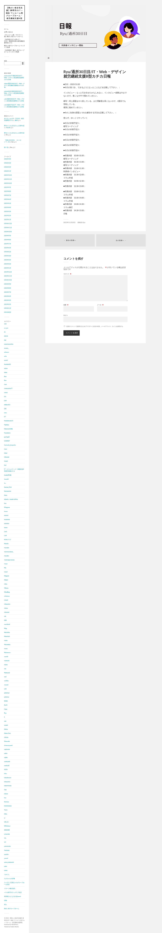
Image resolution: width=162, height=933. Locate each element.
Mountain (7, 636)
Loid (5, 535)
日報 (5, 900)
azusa (6, 368)
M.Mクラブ (7, 540)
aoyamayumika (8, 344)
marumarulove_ (8, 552)
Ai (4, 332)
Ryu (5, 713)
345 (5, 324)
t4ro (5, 773)
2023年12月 (8, 272)
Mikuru (6, 588)
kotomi (6, 515)
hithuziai (6, 457)
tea (5, 798)
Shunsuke (7, 741)
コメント (67, 274)
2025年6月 (7, 199)
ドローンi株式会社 (9, 888)
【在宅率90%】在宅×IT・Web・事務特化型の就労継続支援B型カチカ (14, 41)
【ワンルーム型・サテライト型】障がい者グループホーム (13, 35)
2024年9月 (7, 235)
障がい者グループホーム (11, 908)
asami (6, 360)
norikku (6, 681)
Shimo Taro (7, 733)
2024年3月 (7, 260)
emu (5, 413)
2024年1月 (7, 268)
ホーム (6, 29)
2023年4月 (7, 300)
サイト (65, 315)
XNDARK (7, 830)
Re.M (5, 705)
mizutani (6, 612)
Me (5, 568)
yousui (6, 858)
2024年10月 (8, 231)
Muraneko (7, 644)
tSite (5, 814)
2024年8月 (7, 240)
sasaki (6, 725)
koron (6, 511)
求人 (5, 904)
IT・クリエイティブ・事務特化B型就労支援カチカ (14, 470)
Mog (5, 628)
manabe (6, 547)
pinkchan (6, 693)
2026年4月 (7, 159)
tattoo (6, 794)
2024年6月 (7, 248)
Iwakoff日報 (7, 475)
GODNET (7, 441)
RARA (6, 701)
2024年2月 (7, 264)
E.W (5, 400)
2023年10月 (8, 280)
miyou (6, 608)
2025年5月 (7, 203)
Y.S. (5, 838)
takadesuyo (7, 777)
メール (100, 305)
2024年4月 (7, 256)
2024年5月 (7, 252)
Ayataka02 (7, 364)
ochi (5, 689)
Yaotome (6, 850)
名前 (65, 305)
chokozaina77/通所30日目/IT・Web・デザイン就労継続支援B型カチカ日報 (14, 77)
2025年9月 (7, 187)
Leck (5, 531)
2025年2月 (7, 215)
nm (5, 669)
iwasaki (6, 479)
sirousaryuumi (8, 745)
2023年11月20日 (69, 222)
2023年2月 (7, 304)
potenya (6, 697)
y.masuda (7, 834)
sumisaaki (7, 761)
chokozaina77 (8, 388)
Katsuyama (7, 491)
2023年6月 (7, 296)
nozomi (6, 685)
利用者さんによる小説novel (12, 896)
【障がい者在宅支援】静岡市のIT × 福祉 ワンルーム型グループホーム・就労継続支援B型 (14, 13)
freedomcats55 (8, 421)
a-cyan (6, 328)
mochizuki (7, 624)
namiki (6, 656)
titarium (6, 802)
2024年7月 (7, 244)
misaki (6, 600)
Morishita (7, 632)
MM (5, 620)
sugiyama (7, 749)
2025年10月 (8, 183)
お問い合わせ (8, 32)
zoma (5, 870)
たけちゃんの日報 (9, 878)
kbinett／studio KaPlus (11, 499)
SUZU (6, 769)
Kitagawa (7, 507)
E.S (5, 396)
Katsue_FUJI (8, 487)
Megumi (6, 576)
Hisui (5, 453)
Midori (6, 580)
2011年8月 (7, 312)
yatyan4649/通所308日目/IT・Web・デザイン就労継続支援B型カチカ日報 (14, 93)
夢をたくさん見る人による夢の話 (14, 126)
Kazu (5, 495)
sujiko (6, 757)
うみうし (7, 874)
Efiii (5, 409)
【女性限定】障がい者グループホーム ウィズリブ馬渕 (14, 51)
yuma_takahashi (9, 862)
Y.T (5, 842)
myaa (5, 648)
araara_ (6, 348)
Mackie (6, 543)
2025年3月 (7, 211)
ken (5, 503)
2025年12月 (8, 175)
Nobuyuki (7, 673)
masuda (8, 127)
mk (5, 616)
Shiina (6, 729)
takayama (7, 781)
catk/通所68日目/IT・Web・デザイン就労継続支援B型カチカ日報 (14, 100)
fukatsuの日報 (8, 429)
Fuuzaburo (7, 433)
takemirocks (7, 786)
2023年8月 (7, 288)
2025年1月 (7, 219)
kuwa (5, 527)
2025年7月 (7, 195)
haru (5, 449)
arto (5, 356)
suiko (5, 753)
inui (5, 465)
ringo (5, 709)
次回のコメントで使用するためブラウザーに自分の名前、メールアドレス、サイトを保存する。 (95, 326)
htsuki (6, 461)
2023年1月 (7, 308)
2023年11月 (8, 276)
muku (5, 640)
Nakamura (7, 652)
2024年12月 (8, 223)
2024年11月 (8, 227)
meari (6, 572)
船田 (16, 120)
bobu (5, 372)
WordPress (14, 924)
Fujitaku (6, 425)
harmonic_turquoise (10, 445)
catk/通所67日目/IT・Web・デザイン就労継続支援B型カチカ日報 (14, 106)
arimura (6, 352)
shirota (6, 737)
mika (5, 584)
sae (5, 721)
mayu (5, 564)
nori (5, 677)
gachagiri (7, 437)
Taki (5, 790)
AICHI (6, 336)
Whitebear (7, 826)
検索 (5, 61)
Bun (5, 376)
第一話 (6, 147)
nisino (6, 664)
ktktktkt (6, 523)
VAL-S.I (6, 822)
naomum (6, 660)
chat (5, 384)
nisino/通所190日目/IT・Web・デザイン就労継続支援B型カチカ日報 (14, 85)
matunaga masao (9, 560)
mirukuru (7, 596)
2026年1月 (7, 171)
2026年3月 (7, 163)
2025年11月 (8, 179)
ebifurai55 (7, 404)
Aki (5, 340)
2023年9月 (7, 284)
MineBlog (7, 592)
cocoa (6, 392)
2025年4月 (7, 207)
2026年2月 (7, 167)
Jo (4, 483)
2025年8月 (7, 191)
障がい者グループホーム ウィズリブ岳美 (14, 46)
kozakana (7, 519)
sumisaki (6, 765)
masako (6, 556)
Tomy (5, 810)
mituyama (7, 604)
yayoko (6, 854)
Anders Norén (14, 927)
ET (5, 417)
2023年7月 (7, 292)
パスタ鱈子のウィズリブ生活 (13, 892)
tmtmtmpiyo (8, 806)
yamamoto (7, 846)
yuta (5, 866)
